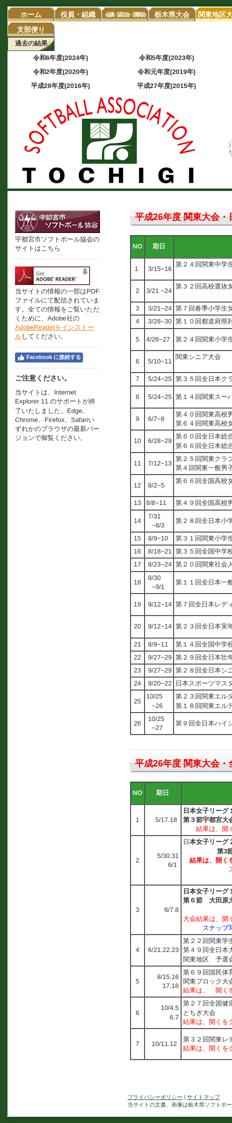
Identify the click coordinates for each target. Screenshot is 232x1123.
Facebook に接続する (49, 358)
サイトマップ (203, 1097)
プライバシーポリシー (155, 1097)
